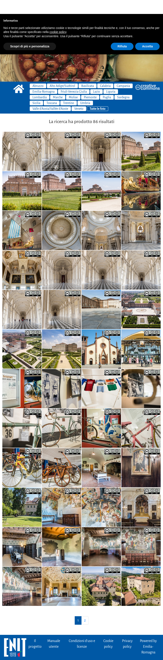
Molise (73, 83)
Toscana (51, 89)
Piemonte (90, 83)
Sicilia (36, 89)
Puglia (107, 83)
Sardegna (123, 83)
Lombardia (39, 83)
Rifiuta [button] (122, 32)
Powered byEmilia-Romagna (148, 632)
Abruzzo (38, 72)
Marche (58, 83)
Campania (123, 72)
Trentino (68, 89)
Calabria (105, 72)
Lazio (96, 77)
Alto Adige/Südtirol (62, 72)
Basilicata (87, 72)
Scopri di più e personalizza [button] (29, 32)
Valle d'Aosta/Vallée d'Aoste (50, 94)
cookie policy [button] (57, 18)
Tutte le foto (97, 94)
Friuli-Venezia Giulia (74, 77)
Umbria (85, 89)
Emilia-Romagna (43, 77)
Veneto (78, 94)
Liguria (110, 77)
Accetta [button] (147, 32)
